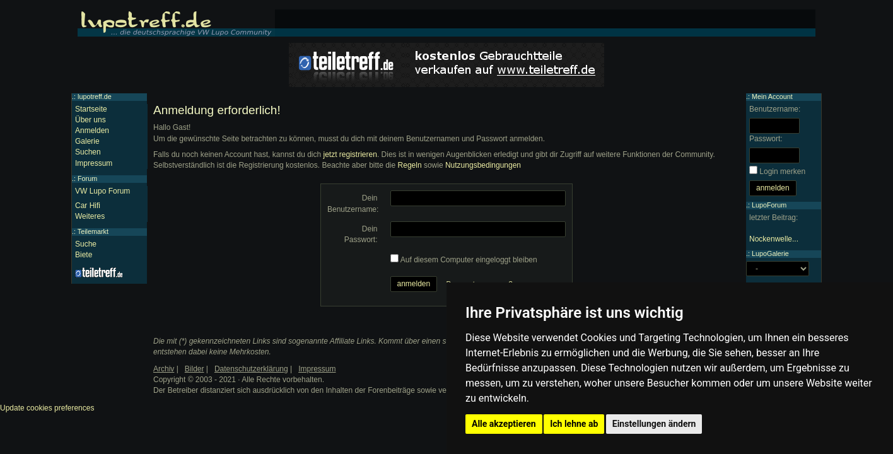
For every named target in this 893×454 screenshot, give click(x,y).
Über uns (90, 119)
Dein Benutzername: (352, 203)
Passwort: (766, 138)
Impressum (93, 163)
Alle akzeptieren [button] (504, 424)
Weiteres (90, 216)
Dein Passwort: (361, 234)
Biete (83, 254)
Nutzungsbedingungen (483, 165)
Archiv (163, 368)
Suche (85, 244)
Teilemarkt (93, 231)
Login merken (782, 171)
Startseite (91, 109)
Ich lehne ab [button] (574, 424)
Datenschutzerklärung (251, 368)
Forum (87, 178)
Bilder (194, 368)
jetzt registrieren (350, 154)
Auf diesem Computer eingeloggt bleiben (468, 259)
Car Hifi (87, 205)
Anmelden (92, 130)
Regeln (410, 165)
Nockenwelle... (773, 239)
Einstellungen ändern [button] (654, 424)
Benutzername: (774, 109)
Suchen (88, 152)
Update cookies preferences (47, 408)
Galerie (87, 141)
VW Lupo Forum (102, 191)
